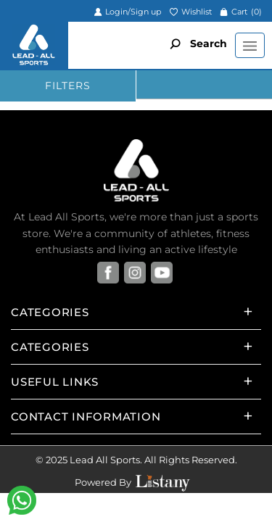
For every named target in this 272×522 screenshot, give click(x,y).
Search (194, 43)
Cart (241, 12)
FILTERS (68, 85)
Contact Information (85, 416)
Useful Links (55, 382)
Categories (50, 312)
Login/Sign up (127, 12)
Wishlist (190, 12)
